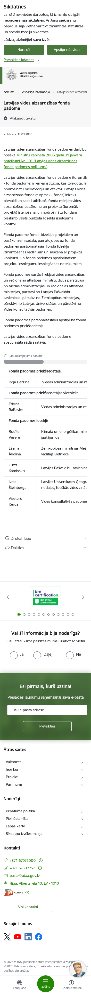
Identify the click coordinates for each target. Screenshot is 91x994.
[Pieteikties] (47, 726)
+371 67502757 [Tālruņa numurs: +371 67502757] (22, 868)
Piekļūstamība (17, 818)
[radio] (17, 654)
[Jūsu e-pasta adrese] (47, 710)
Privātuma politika (20, 811)
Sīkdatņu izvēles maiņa (24, 833)
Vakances (13, 762)
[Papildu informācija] (40, 860)
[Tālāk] (83, 597)
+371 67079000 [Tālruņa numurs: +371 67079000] (23, 860)
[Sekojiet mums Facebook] (38, 936)
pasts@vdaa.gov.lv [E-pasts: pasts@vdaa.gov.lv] (25, 875)
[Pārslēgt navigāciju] (45, 983)
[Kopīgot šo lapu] (45, 547)
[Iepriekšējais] (8, 597)
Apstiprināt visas (67, 49)
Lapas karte (15, 826)
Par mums (14, 784)
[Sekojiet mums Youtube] (17, 936)
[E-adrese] (13, 893)
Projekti (12, 777)
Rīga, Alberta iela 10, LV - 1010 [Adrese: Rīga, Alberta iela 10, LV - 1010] (34, 883)
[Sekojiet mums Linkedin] (28, 936)
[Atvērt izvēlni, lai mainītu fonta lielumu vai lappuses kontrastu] (71, 985)
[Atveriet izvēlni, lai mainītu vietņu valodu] (19, 985)
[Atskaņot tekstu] (23, 118)
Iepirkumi (13, 769)
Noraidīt (23, 49)
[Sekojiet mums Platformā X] (7, 936)
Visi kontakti (28, 907)
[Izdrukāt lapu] (45, 538)
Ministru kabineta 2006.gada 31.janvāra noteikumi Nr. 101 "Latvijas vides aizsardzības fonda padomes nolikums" (43, 161)
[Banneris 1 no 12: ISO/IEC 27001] (45, 597)
